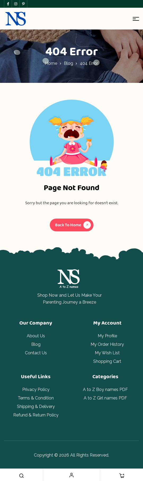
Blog (68, 63)
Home (51, 63)
